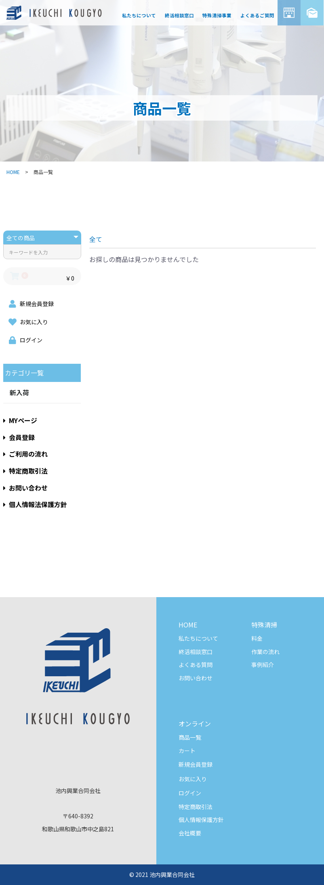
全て (95, 239)
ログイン (190, 793)
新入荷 (19, 392)
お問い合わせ (25, 488)
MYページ (20, 420)
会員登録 (19, 437)
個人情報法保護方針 (35, 504)
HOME (13, 171)
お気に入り (193, 779)
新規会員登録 (195, 764)
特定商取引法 (25, 471)
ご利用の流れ (25, 454)
